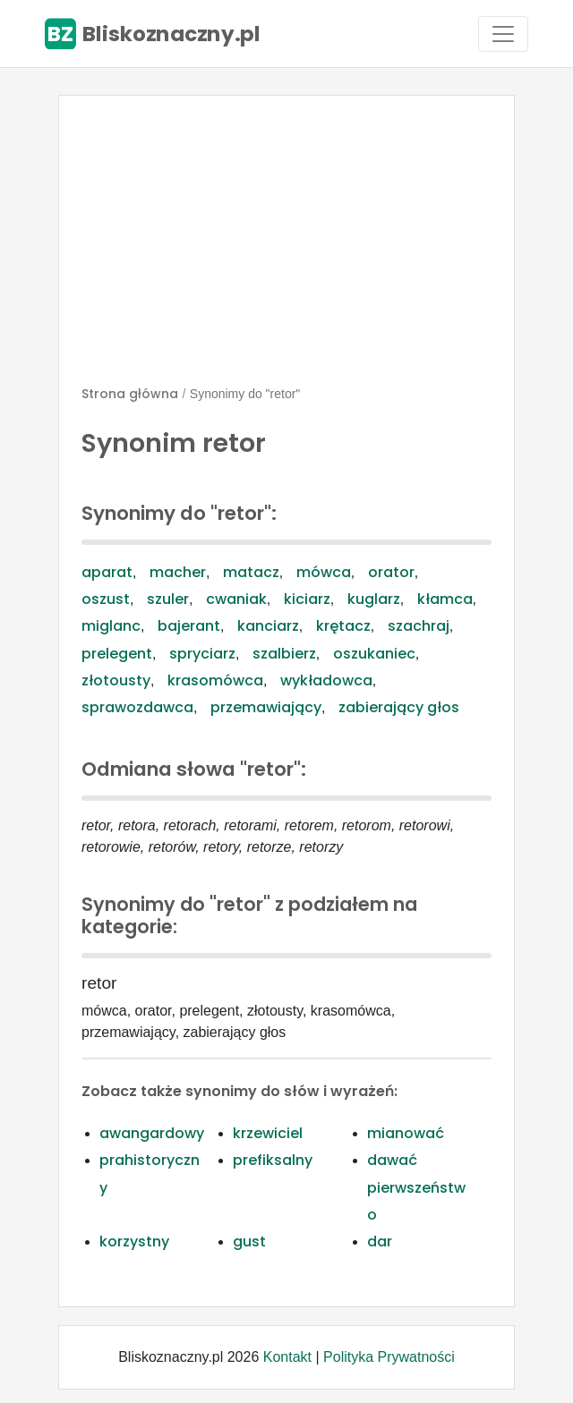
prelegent (116, 653)
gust (249, 1241)
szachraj (418, 626)
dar (379, 1241)
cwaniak (236, 599)
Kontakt (287, 1357)
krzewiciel (268, 1133)
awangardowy (151, 1133)
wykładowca (326, 680)
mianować (405, 1133)
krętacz (343, 626)
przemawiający (265, 707)
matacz (251, 572)
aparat (107, 572)
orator (391, 572)
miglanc (111, 626)
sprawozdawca (137, 707)
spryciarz (202, 653)
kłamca (445, 599)
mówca (323, 572)
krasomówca (215, 680)
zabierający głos (398, 707)
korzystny (134, 1241)
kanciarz (268, 626)
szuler (168, 599)
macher (178, 572)
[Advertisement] (286, 248)
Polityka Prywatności (389, 1357)
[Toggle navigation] (503, 34)
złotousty (115, 680)
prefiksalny (272, 1160)
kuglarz (373, 599)
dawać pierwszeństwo (416, 1187)
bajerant (189, 626)
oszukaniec (374, 653)
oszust (105, 599)
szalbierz (284, 653)
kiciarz (307, 599)
